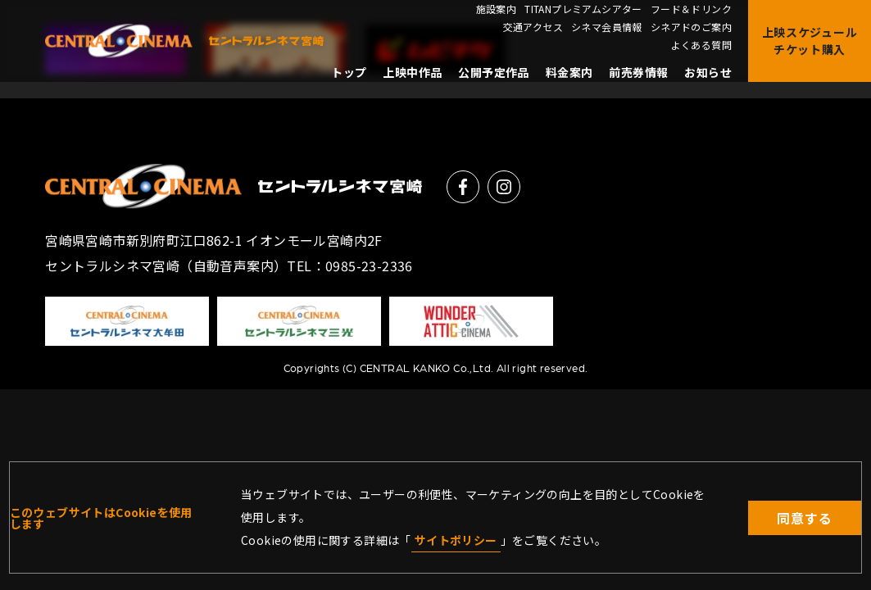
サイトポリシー (456, 540)
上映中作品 (412, 72)
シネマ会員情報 (606, 27)
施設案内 (496, 9)
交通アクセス (533, 27)
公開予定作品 (493, 72)
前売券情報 (638, 72)
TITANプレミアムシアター (583, 9)
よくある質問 (701, 45)
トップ (348, 72)
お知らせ (708, 72)
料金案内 (569, 72)
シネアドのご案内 (691, 27)
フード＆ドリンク (691, 9)
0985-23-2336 (369, 265)
